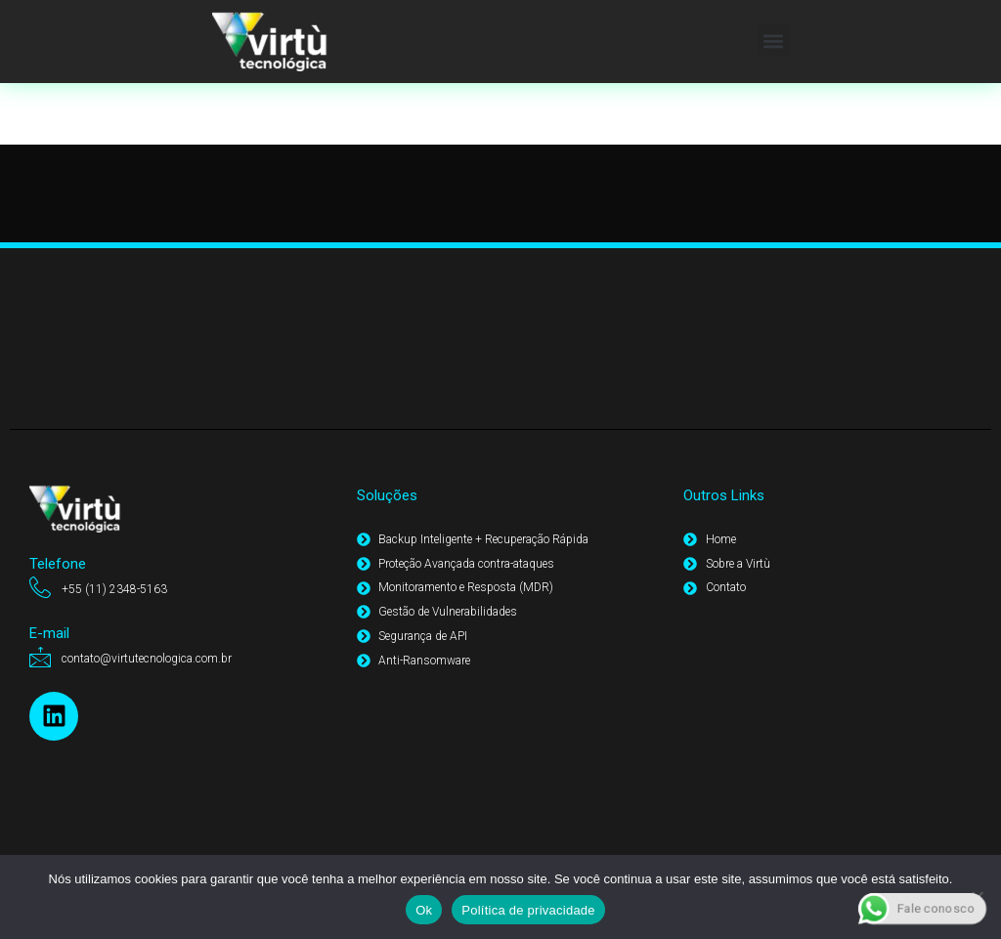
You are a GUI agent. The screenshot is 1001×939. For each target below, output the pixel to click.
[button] (774, 40)
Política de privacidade (528, 910)
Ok (423, 910)
